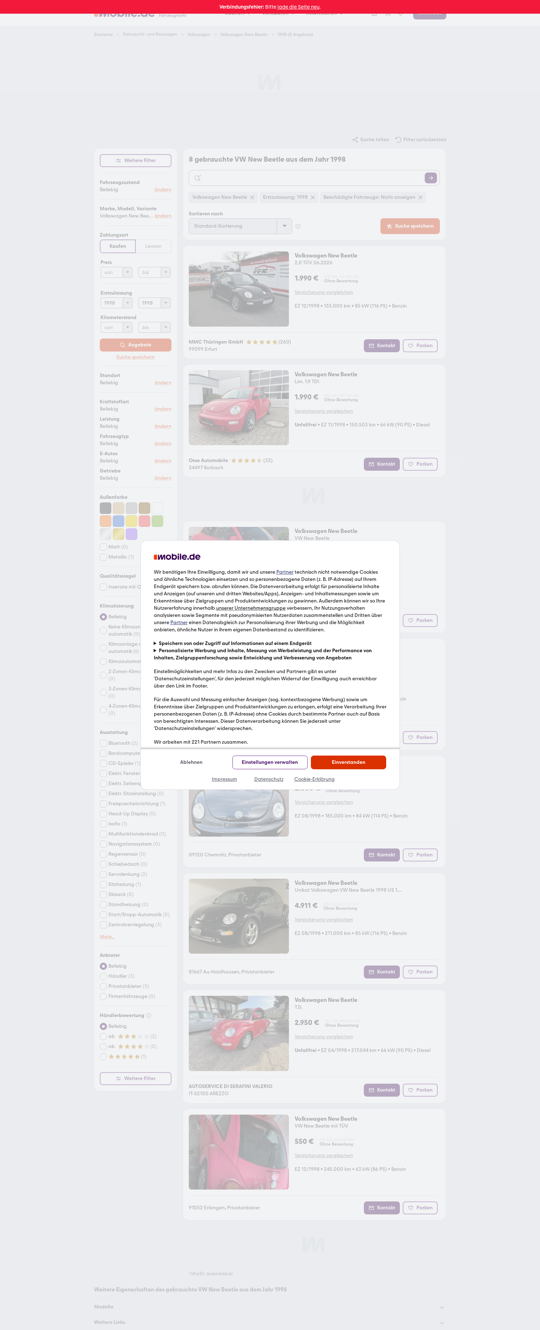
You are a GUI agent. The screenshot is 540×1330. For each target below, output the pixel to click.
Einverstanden (348, 762)
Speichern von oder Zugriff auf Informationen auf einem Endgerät (235, 643)
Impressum (224, 779)
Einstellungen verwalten (270, 762)
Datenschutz (269, 779)
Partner (285, 572)
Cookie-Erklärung (314, 779)
